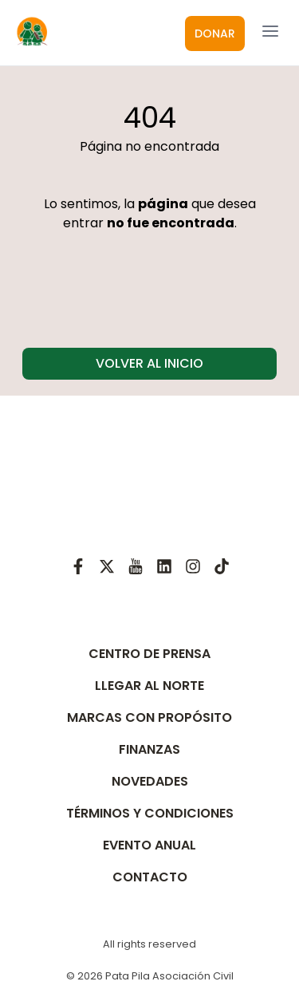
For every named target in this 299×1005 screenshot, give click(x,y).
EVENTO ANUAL (149, 845)
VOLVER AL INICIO (149, 363)
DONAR (215, 33)
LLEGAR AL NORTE (149, 685)
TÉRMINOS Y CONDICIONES (150, 813)
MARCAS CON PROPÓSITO (149, 717)
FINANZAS (149, 749)
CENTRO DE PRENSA (149, 653)
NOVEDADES (150, 781)
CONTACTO (149, 877)
